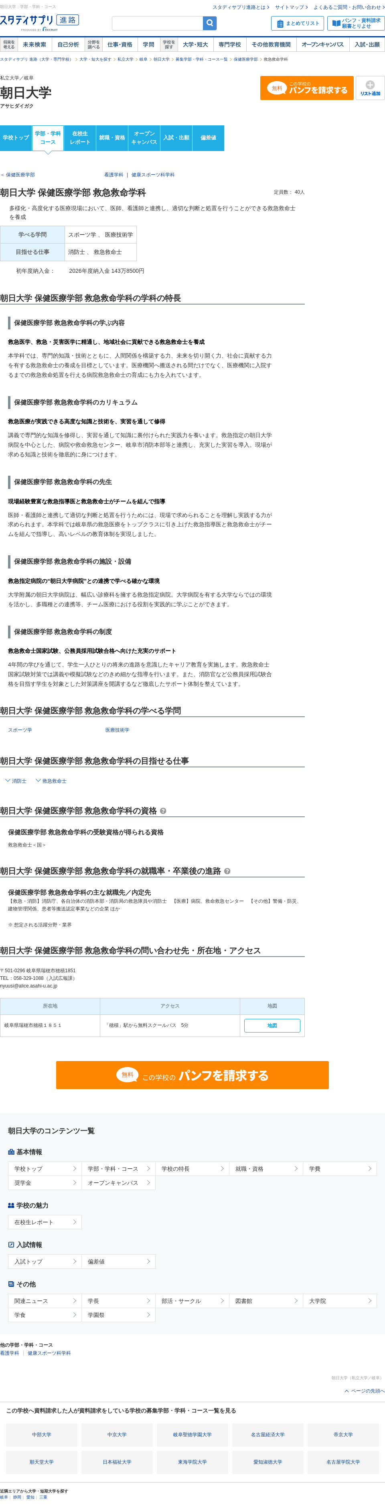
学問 (149, 44)
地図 (272, 1026)
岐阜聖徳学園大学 (192, 1434)
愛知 (30, 1497)
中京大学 (117, 1434)
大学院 (317, 1301)
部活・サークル (181, 1301)
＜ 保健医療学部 (17, 175)
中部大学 (41, 1434)
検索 (210, 23)
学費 (314, 1169)
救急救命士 (55, 781)
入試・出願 (367, 44)
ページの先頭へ (368, 1391)
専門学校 (229, 44)
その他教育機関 (271, 44)
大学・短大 (195, 44)
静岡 (17, 1497)
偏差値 (208, 138)
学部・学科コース (48, 138)
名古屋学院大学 (343, 1462)
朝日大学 (162, 59)
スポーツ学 (20, 730)
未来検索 (35, 44)
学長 (93, 1301)
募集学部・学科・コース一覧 (202, 59)
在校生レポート (80, 138)
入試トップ (28, 1261)
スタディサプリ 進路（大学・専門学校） (36, 59)
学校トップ (16, 138)
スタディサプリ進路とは (239, 7)
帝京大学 (343, 1434)
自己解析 (68, 44)
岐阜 (144, 59)
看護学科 (114, 175)
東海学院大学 (192, 1462)
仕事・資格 (120, 44)
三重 (43, 1497)
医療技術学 (117, 730)
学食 (20, 1315)
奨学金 (22, 1183)
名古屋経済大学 (268, 1434)
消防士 (19, 781)
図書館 (243, 1301)
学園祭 (96, 1315)
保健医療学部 (246, 59)
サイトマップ (289, 7)
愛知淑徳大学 (267, 1462)
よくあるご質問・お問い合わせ (347, 7)
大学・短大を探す (95, 59)
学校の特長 (176, 1169)
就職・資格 (112, 138)
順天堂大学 (42, 1462)
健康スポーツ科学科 (153, 175)
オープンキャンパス (322, 44)
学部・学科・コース (113, 1169)
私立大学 (126, 59)
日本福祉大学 (117, 1462)
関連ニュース (31, 1301)
